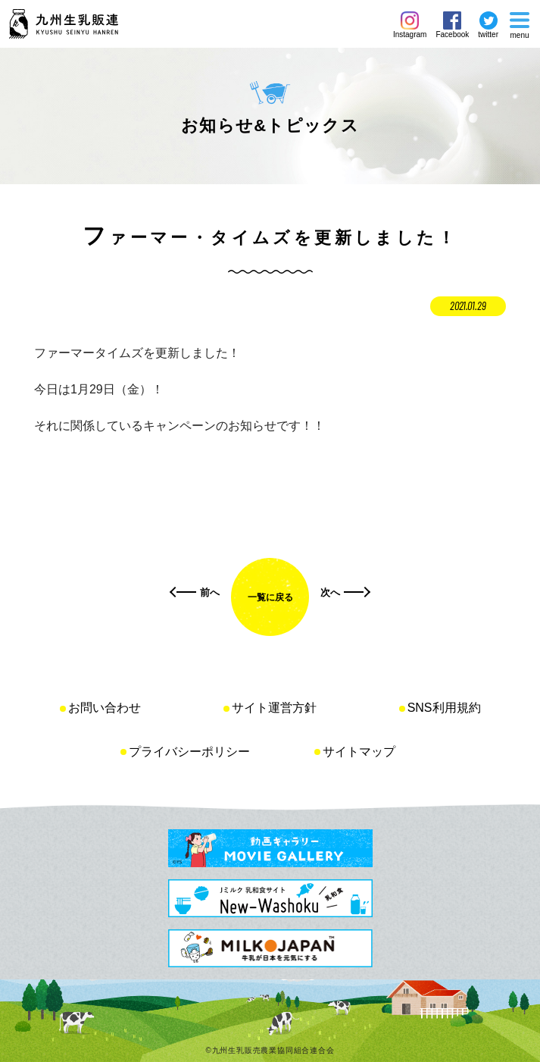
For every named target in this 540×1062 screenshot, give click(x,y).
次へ (330, 592)
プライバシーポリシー (189, 751)
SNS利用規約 (444, 707)
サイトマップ (359, 751)
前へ (210, 592)
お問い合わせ (104, 707)
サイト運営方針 (274, 707)
